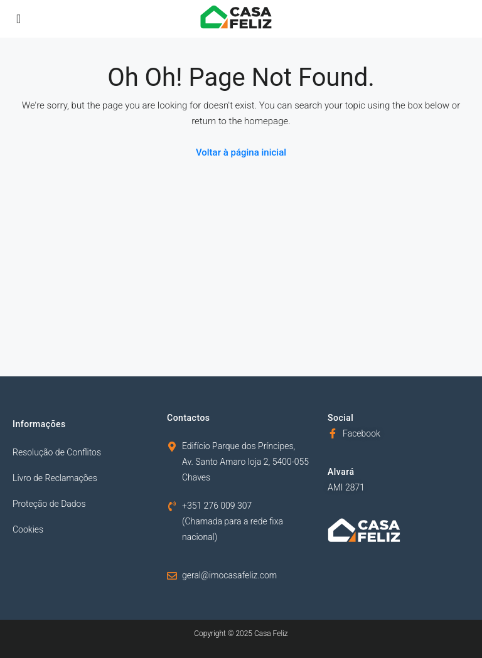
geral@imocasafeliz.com (229, 575)
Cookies (28, 529)
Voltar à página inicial (241, 152)
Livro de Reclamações (55, 478)
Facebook (361, 433)
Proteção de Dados (49, 504)
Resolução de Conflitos (57, 452)
